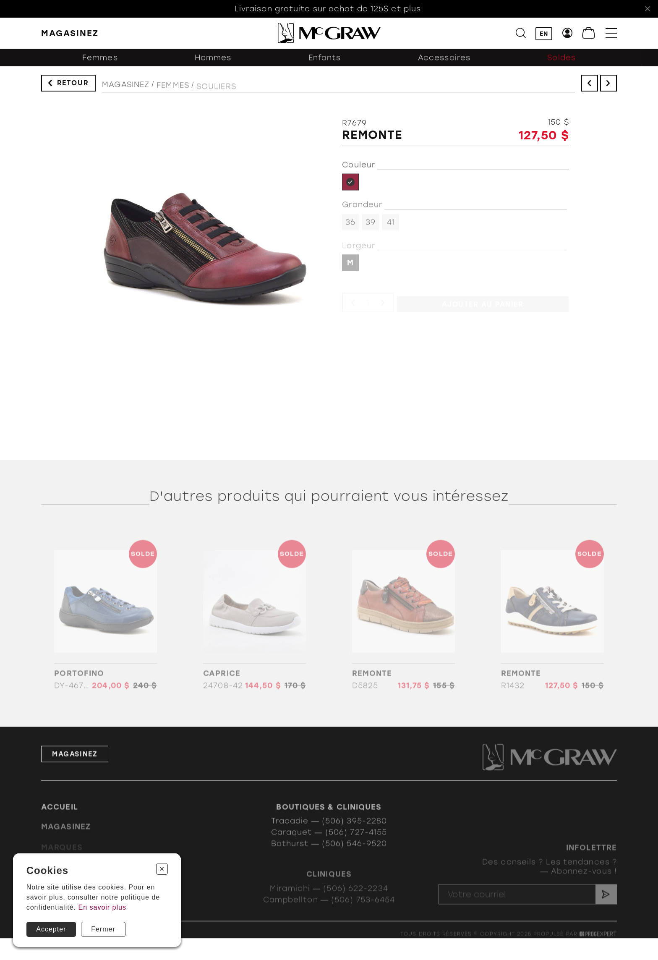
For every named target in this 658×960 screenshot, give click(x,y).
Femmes (100, 62)
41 (391, 225)
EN (544, 33)
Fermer (103, 929)
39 (371, 225)
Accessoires (444, 62)
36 (350, 225)
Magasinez (125, 89)
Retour (73, 85)
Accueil (59, 815)
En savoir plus (102, 907)
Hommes (213, 62)
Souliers (216, 92)
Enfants (324, 62)
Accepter (51, 929)
